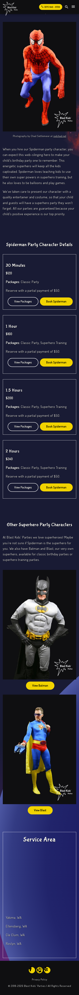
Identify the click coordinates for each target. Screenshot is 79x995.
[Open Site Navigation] (73, 7)
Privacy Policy (39, 979)
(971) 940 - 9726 (50, 6)
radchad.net (59, 136)
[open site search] (67, 6)
